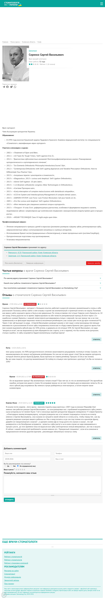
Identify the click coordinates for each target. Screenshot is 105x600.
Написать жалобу (93, 263)
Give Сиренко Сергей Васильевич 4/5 (22, 469)
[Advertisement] (52, 23)
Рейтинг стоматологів (13, 560)
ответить (96, 339)
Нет (14, 466)
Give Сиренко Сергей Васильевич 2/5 (18, 469)
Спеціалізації (9, 574)
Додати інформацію (12, 577)
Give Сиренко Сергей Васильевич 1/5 (16, 469)
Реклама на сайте (11, 570)
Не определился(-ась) (28, 466)
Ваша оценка (9, 469)
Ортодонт (33, 50)
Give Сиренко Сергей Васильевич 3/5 (20, 469)
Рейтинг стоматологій (13, 556)
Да (8, 466)
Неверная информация (34, 263)
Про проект (9, 583)
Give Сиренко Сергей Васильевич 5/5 (24, 469)
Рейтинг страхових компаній (16, 563)
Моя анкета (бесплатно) (13, 263)
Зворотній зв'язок (11, 580)
